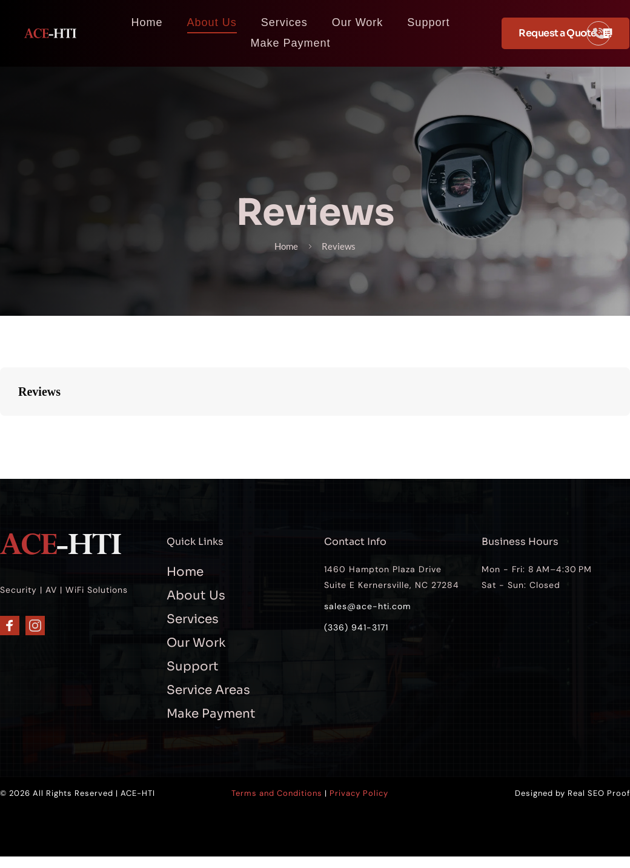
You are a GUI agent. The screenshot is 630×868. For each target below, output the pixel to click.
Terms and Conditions (276, 794)
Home (280, 246)
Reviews (345, 246)
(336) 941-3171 (356, 628)
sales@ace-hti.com (367, 606)
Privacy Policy (359, 794)
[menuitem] (147, 22)
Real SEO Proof (599, 794)
